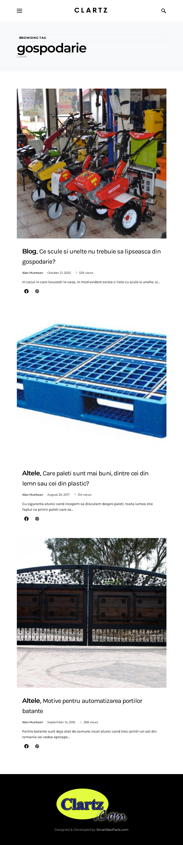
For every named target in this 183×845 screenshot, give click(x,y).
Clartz (91, 10)
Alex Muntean (32, 273)
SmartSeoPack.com (112, 830)
